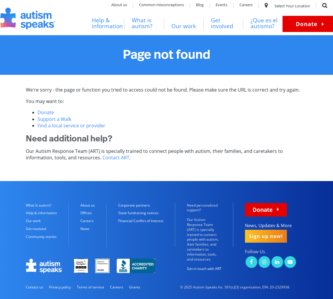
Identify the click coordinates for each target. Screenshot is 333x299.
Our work (183, 26)
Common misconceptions (161, 5)
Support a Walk (54, 119)
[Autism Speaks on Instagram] (264, 262)
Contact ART (115, 157)
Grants (134, 287)
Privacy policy (60, 287)
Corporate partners (134, 205)
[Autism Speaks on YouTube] (290, 262)
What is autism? (142, 23)
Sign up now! (266, 236)
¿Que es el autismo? (264, 23)
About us (119, 5)
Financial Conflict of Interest (140, 220)
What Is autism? (38, 205)
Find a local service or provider (71, 125)
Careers (246, 5)
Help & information (107, 23)
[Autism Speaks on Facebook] (251, 262)
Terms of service (90, 287)
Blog (200, 5)
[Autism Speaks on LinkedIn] (277, 262)
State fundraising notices (138, 212)
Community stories (41, 236)
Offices (86, 212)
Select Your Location (287, 6)
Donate (306, 24)
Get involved (222, 23)
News (84, 228)
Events (221, 5)
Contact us (34, 287)
